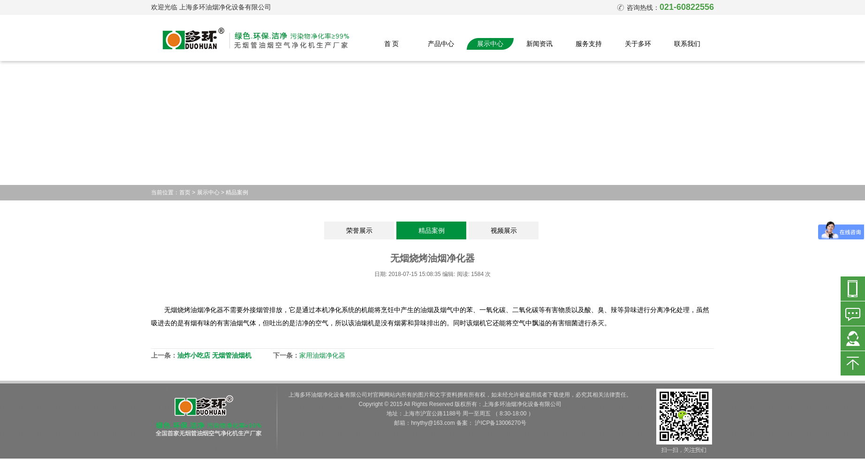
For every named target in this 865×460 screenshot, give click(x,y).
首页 (184, 192)
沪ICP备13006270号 (500, 423)
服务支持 (589, 43)
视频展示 (504, 230)
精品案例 (237, 192)
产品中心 (441, 43)
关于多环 (638, 43)
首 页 (391, 43)
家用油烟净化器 (322, 355)
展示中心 (490, 43)
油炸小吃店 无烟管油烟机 (214, 355)
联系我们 (687, 43)
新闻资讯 (539, 43)
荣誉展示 (359, 230)
